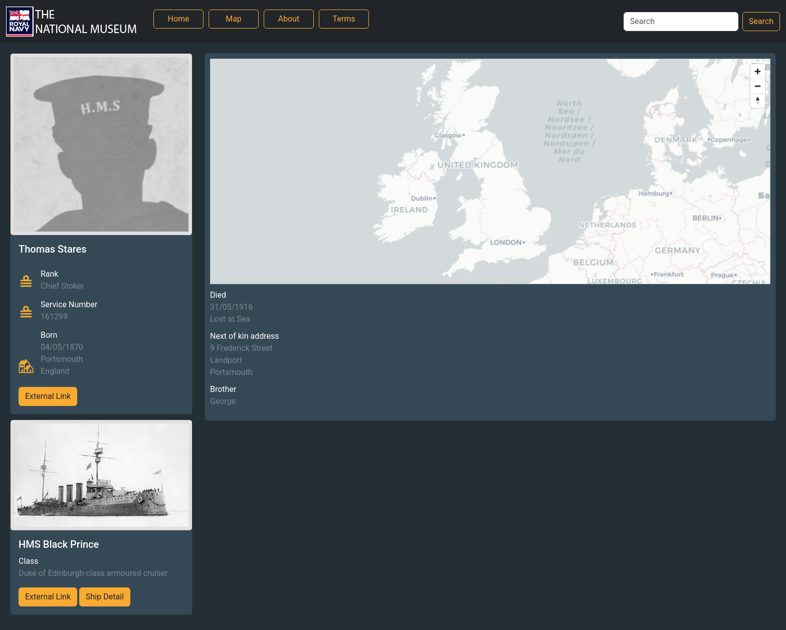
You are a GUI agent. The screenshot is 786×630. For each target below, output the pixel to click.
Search (761, 21)
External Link (48, 396)
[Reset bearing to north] (757, 100)
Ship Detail (105, 596)
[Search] (681, 21)
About (289, 19)
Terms (344, 19)
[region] (490, 171)
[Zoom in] (757, 71)
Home (178, 19)
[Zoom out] (757, 86)
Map (234, 19)
